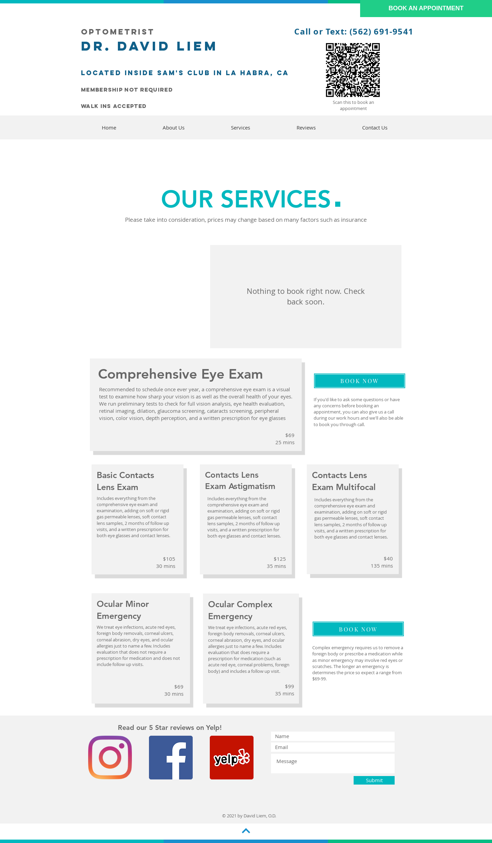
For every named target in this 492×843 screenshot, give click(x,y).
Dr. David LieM (146, 46)
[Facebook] (171, 757)
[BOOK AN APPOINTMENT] (426, 8)
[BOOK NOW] (360, 381)
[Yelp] (232, 757)
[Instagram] (110, 757)
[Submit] (374, 780)
